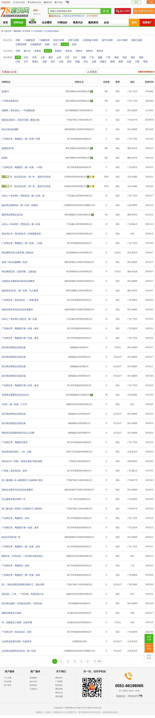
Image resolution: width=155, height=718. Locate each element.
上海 (42, 57)
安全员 (48, 51)
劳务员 (79, 51)
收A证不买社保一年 (11, 537)
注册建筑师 (35, 44)
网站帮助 (59, 689)
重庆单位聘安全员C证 (12, 214)
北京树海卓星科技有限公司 (75, 177)
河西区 (134, 395)
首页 (5, 22)
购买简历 (33, 685)
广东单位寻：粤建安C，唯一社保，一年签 (22, 167)
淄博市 (134, 205)
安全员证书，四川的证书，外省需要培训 (21, 233)
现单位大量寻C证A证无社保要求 (17, 489)
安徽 (83, 57)
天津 (34, 57)
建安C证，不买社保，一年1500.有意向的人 (22, 556)
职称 (47, 44)
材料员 (89, 51)
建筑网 (49, 2)
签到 (134, 22)
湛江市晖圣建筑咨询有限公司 (79, 139)
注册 (151, 2)
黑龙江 (35, 61)
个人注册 (7, 678)
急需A (4, 158)
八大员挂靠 (37, 31)
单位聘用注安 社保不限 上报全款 (17, 252)
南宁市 (134, 120)
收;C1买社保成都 (10, 129)
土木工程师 (122, 40)
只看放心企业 (9, 72)
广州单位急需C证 (10, 101)
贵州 (69, 61)
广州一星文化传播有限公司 (79, 499)
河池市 (134, 584)
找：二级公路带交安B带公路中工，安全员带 (23, 584)
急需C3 (5, 91)
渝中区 (134, 148)
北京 (26, 57)
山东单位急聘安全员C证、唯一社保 (19, 651)
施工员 (27, 51)
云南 (61, 61)
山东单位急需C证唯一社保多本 (16, 641)
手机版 (60, 2)
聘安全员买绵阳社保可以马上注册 (18, 433)
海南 (116, 57)
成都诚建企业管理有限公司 (79, 357)
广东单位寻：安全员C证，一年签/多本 (20, 300)
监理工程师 (73, 40)
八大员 (65, 44)
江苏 (67, 57)
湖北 (133, 57)
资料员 (100, 51)
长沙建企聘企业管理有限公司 (79, 613)
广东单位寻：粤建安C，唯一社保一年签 (21, 139)
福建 (100, 57)
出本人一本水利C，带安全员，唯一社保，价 (23, 195)
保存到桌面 (20, 2)
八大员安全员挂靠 (51, 31)
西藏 (77, 61)
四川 (53, 61)
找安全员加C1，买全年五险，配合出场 (20, 120)
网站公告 (59, 693)
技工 (55, 44)
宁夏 (137, 61)
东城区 (134, 177)
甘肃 (129, 61)
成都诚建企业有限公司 (79, 347)
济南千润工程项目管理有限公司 (79, 452)
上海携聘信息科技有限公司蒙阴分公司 (79, 205)
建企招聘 (125, 11)
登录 (136, 2)
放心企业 (33, 681)
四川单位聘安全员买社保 (14, 347)
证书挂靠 (26, 31)
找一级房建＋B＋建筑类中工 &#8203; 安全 (22, 480)
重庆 (51, 57)
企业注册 (7, 681)
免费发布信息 (35, 2)
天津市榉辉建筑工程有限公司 (78, 395)
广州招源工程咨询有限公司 (79, 461)
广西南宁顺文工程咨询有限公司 (79, 120)
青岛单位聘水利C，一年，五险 (16, 451)
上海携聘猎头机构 (79, 641)
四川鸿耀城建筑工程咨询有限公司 (79, 110)
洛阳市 (134, 461)
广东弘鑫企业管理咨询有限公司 (79, 196)
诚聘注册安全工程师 (11, 613)
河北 (86, 61)
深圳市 (134, 167)
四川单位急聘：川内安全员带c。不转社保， (23, 603)
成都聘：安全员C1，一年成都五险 (18, 110)
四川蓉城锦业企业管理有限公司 (79, 253)
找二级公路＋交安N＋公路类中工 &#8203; (22, 508)
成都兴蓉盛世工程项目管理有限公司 (79, 129)
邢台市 (134, 253)
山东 (59, 57)
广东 (92, 57)
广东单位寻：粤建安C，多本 (15, 518)
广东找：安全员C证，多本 (14, 470)
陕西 (112, 61)
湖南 (141, 57)
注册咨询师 (21, 44)
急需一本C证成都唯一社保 (14, 262)
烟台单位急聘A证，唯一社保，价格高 (20, 205)
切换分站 (37, 14)
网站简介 (59, 678)
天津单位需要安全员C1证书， (16, 395)
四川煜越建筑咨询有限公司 (79, 603)
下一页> (98, 661)
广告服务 (59, 681)
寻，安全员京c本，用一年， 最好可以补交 (30, 176)
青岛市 (134, 452)
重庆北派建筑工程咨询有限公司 (79, 290)
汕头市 (134, 527)
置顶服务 (33, 678)
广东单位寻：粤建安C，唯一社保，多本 (21, 546)
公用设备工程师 (90, 40)
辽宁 (26, 61)
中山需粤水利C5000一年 (13, 499)
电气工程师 (107, 40)
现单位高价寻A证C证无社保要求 (17, 309)
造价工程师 (58, 40)
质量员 (37, 51)
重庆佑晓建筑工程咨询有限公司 (78, 215)
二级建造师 (44, 40)
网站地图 (59, 696)
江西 (18, 61)
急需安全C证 (8, 148)
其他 (74, 44)
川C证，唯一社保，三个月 (14, 404)
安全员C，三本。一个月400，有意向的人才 (23, 594)
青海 (145, 61)
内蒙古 (103, 61)
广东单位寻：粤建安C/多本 (15, 442)
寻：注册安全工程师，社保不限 (17, 622)
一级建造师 (29, 40)
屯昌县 (134, 271)
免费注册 (149, 638)
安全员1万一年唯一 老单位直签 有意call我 (22, 461)
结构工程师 (136, 40)
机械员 (58, 51)
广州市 (134, 91)
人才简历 (92, 72)
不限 (18, 40)
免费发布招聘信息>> (146, 72)
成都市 (134, 110)
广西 (108, 57)
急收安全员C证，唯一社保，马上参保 (20, 290)
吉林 (44, 61)
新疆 (121, 61)
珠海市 (134, 300)
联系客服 (149, 656)
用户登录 (7, 685)
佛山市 (134, 224)
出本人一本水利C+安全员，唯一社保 (19, 319)
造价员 (68, 51)
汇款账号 (33, 689)
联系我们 (59, 685)
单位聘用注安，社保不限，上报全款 (19, 271)
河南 (124, 57)
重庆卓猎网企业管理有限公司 (78, 91)
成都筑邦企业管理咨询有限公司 (79, 234)
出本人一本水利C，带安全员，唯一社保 (21, 224)
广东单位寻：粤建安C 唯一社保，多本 (20, 328)
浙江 (75, 57)
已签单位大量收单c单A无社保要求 (18, 281)
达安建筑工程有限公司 (71, 16)
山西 (94, 61)
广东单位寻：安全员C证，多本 (16, 632)
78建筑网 (5, 2)
